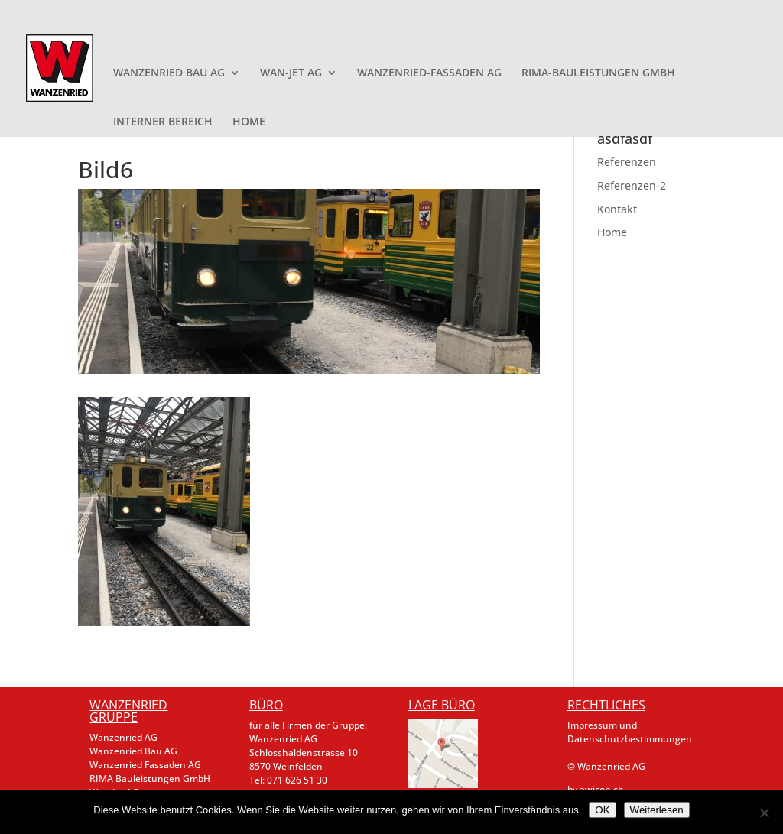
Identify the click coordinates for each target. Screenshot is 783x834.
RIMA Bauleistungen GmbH (149, 778)
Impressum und (602, 725)
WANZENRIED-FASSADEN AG (429, 73)
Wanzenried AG (123, 737)
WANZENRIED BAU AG (169, 73)
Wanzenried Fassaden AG (145, 764)
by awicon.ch (595, 789)
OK (602, 810)
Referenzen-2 (631, 185)
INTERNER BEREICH (163, 122)
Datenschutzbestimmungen (629, 738)
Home (612, 232)
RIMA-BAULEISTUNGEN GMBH (598, 73)
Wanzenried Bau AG (133, 751)
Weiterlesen (657, 810)
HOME (248, 122)
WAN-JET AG (291, 73)
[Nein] (764, 812)
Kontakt (617, 209)
